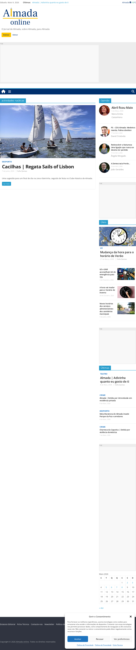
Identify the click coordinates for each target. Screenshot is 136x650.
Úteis (103, 222)
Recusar (99, 639)
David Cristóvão (118, 136)
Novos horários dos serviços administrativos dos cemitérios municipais (106, 308)
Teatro (103, 374)
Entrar (15, 35)
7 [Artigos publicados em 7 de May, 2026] (116, 587)
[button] (130, 616)
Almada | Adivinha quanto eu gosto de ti (50, 2)
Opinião (105, 100)
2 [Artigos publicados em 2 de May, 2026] (127, 582)
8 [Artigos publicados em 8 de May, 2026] (122, 587)
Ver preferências (121, 639)
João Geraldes (117, 169)
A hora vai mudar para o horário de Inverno (107, 290)
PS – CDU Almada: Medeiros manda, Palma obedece (123, 128)
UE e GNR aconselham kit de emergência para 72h (108, 273)
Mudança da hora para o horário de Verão (117, 254)
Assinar (6, 35)
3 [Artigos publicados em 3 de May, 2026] (132, 582)
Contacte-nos (37, 624)
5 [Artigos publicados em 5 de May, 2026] (106, 587)
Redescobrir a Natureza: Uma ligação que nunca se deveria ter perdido (122, 147)
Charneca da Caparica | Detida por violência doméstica (115, 431)
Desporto (7, 161)
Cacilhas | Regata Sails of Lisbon (38, 166)
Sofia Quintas (22, 171)
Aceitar (77, 639)
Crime (102, 395)
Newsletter (49, 624)
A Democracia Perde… (120, 163)
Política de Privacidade (85, 645)
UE (101, 248)
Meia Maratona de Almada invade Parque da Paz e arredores (114, 415)
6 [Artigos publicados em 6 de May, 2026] (111, 587)
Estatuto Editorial (7, 624)
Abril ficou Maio (122, 108)
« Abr (101, 608)
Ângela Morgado (118, 155)
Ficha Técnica (118, 645)
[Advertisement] (49, 63)
